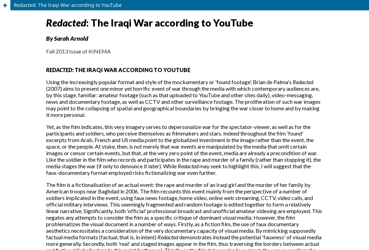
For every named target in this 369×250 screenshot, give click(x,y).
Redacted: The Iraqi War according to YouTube (68, 5)
